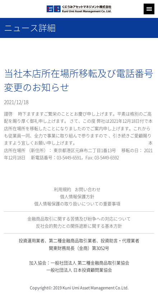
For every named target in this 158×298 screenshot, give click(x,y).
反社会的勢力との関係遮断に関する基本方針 (79, 226)
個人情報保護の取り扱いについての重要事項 (77, 204)
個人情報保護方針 (77, 196)
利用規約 (62, 189)
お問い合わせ (88, 189)
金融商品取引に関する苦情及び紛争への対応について (79, 219)
